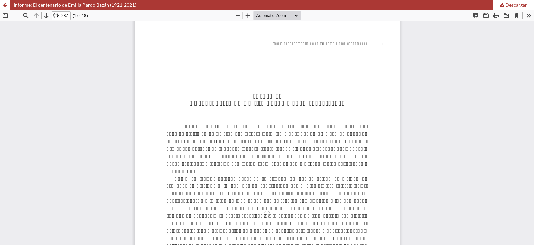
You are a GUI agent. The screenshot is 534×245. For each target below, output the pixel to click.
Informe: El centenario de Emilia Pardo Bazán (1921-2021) (75, 5)
